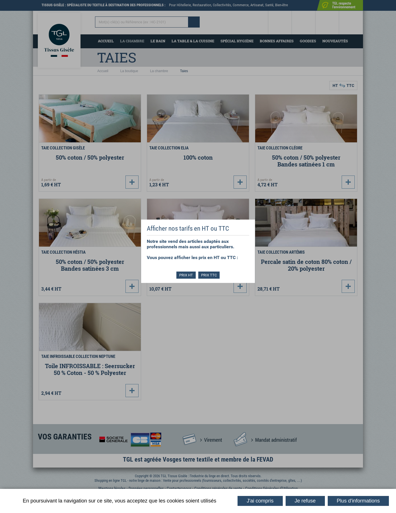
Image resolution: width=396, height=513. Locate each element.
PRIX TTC (209, 275)
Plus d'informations (358, 501)
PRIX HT (186, 275)
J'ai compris (260, 501)
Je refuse (305, 501)
